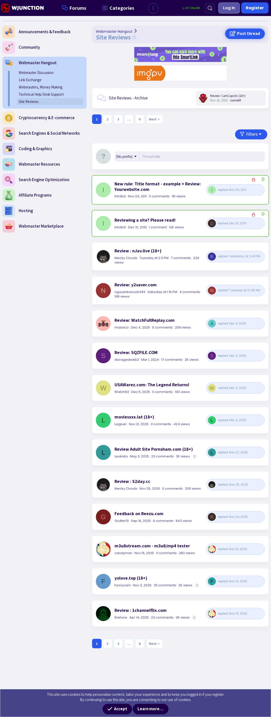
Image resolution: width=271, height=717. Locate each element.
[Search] (209, 7)
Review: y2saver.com (136, 285)
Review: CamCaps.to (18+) (228, 96)
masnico (122, 327)
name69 (235, 100)
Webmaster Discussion (36, 72)
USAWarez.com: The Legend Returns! (152, 384)
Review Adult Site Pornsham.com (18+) (154, 449)
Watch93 (122, 391)
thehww (121, 617)
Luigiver (121, 424)
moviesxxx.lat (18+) (134, 417)
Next (153, 119)
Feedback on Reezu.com (139, 513)
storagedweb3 (127, 359)
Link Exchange (30, 79)
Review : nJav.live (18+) (138, 251)
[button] (153, 8)
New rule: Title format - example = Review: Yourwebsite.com (158, 186)
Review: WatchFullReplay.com (145, 320)
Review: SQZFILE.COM (136, 352)
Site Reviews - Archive (128, 98)
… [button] (129, 119)
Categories (117, 8)
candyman (123, 553)
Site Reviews (28, 101)
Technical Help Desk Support (41, 94)
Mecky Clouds (126, 258)
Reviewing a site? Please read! (145, 220)
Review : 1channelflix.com (141, 610)
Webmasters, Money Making (40, 87)
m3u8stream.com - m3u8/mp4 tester (152, 546)
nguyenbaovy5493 (130, 292)
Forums (73, 8)
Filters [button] (252, 134)
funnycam (123, 585)
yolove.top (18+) (131, 578)
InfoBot (120, 196)
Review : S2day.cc (132, 481)
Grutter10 (122, 520)
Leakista (121, 456)
